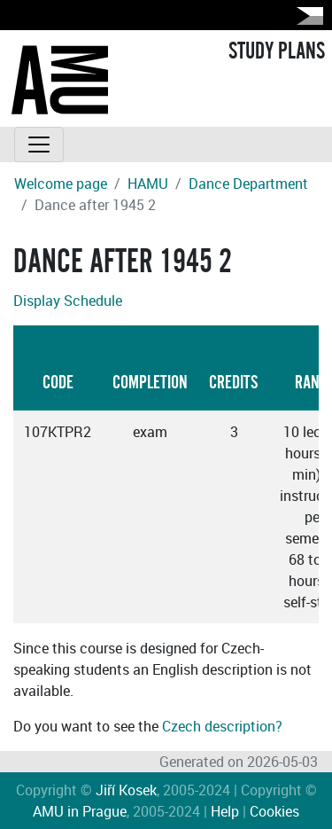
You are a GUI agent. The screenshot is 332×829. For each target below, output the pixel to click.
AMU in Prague (80, 811)
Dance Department (248, 183)
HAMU (147, 183)
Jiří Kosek (126, 790)
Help (225, 811)
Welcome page (60, 183)
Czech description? (222, 726)
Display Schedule (67, 300)
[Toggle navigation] (39, 144)
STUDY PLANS (276, 51)
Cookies (274, 811)
